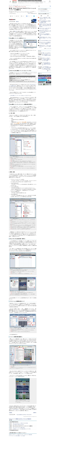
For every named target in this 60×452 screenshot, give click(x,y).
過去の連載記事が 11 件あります (14, 430)
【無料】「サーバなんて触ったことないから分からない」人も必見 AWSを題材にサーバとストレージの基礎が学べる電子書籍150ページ (44, 55)
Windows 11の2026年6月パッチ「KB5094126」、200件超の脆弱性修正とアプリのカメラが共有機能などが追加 (45, 21)
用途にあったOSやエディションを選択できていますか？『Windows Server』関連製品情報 (20, 434)
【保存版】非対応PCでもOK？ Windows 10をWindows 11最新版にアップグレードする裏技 (45, 38)
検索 (50, 6)
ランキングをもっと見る (48, 48)
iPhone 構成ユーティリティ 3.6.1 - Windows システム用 (19, 95)
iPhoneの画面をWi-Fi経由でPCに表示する (18, 424)
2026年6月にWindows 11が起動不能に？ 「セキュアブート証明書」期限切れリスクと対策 (45, 35)
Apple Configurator (16, 409)
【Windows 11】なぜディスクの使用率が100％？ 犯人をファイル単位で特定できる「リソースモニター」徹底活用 (45, 43)
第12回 (16, 31)
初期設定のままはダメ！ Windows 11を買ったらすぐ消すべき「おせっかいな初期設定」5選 (45, 46)
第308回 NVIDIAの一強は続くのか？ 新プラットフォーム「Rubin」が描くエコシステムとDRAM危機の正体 (45, 31)
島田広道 (29, 13)
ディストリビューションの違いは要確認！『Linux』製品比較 (17, 435)
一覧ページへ (49, 70)
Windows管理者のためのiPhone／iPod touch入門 (24, 414)
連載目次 (17, 21)
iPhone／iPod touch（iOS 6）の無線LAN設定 (19, 427)
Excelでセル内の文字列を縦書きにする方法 (45, 40)
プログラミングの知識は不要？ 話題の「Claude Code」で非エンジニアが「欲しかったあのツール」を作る (45, 18)
